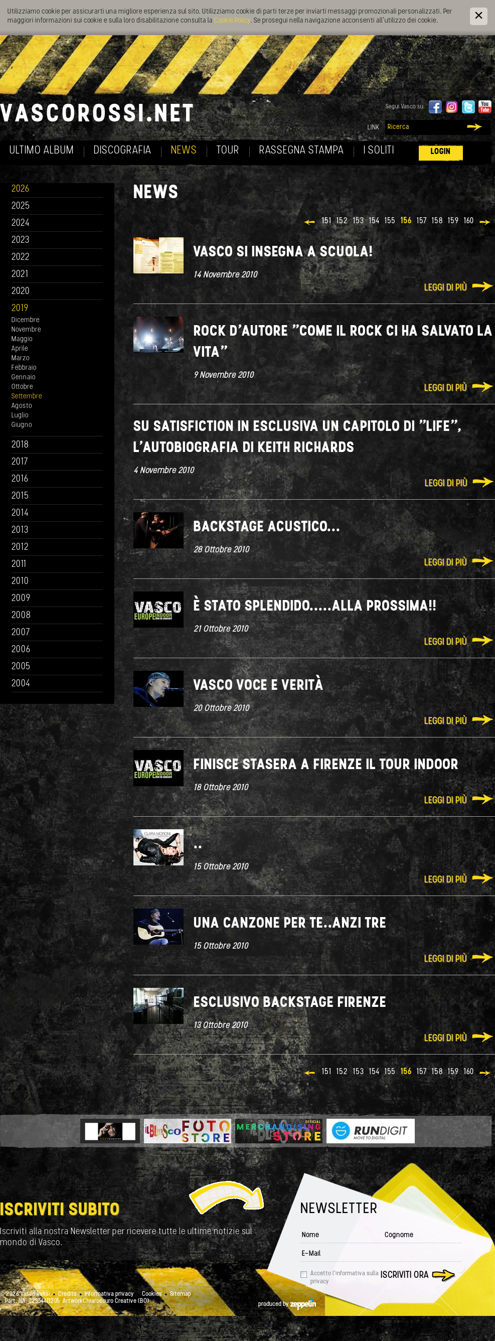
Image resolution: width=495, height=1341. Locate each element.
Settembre (27, 396)
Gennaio (24, 377)
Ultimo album (42, 151)
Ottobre (22, 387)
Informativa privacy (109, 1294)
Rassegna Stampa (301, 151)
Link (374, 127)
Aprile (20, 349)
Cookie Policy (232, 21)
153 (358, 221)
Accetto (344, 1278)
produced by (287, 1304)
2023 (21, 240)
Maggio (22, 339)
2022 (21, 257)
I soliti (379, 151)
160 (469, 221)
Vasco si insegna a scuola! (283, 252)
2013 (20, 530)
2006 (21, 650)
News (184, 151)
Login (441, 151)
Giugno (22, 425)
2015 (20, 496)
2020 (21, 291)
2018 (20, 445)
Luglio (20, 415)
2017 (20, 462)
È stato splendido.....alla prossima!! (315, 607)
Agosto (22, 406)
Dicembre (26, 320)
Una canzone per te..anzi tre (290, 924)
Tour (228, 151)
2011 (19, 564)
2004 (21, 684)
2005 (21, 667)
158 (437, 221)
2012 (20, 547)
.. (198, 844)
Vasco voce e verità (259, 686)
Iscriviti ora (405, 1275)
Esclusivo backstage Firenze (290, 1003)
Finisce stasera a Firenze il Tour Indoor (326, 765)
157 (422, 221)
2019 (20, 309)
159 (453, 221)
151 (327, 221)
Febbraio (24, 368)
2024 (21, 223)
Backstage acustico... (267, 527)
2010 (20, 581)
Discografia (122, 151)
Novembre (26, 330)
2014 (20, 513)
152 (342, 221)
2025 (21, 206)
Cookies (152, 1294)
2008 (21, 616)
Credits (67, 1294)
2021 (20, 274)
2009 (21, 599)
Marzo (21, 358)
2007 (21, 633)
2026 (21, 189)
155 (390, 221)
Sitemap (180, 1294)
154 (374, 221)
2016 (20, 479)
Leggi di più (445, 288)
